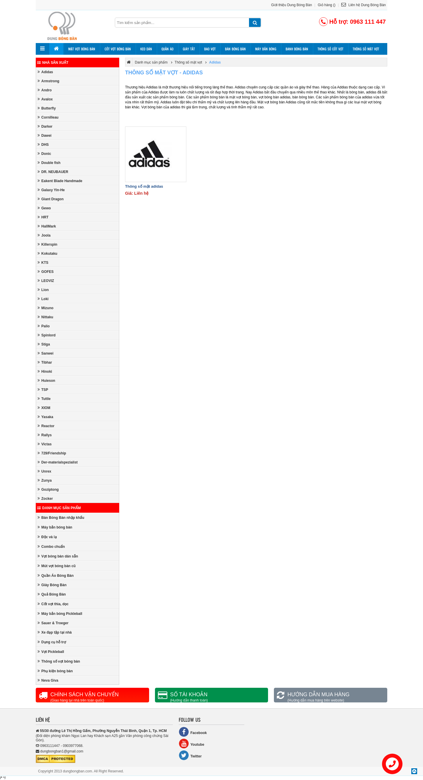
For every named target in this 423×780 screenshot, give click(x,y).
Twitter (190, 755)
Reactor (45, 426)
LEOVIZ (45, 280)
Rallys (44, 435)
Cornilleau (48, 117)
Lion (43, 290)
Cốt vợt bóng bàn (118, 49)
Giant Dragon (50, 199)
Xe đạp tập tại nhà (54, 632)
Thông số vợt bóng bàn (58, 661)
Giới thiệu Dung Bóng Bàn (291, 5)
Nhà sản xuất (52, 63)
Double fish (48, 162)
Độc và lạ (47, 537)
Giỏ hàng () (326, 5)
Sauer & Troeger (53, 623)
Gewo (44, 208)
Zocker (45, 498)
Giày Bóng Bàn (51, 585)
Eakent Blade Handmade (59, 181)
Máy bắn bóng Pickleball (59, 613)
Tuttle (44, 398)
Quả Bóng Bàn (51, 594)
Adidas (45, 72)
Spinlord (46, 335)
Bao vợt (210, 49)
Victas (44, 444)
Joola (43, 235)
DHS (43, 144)
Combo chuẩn (51, 546)
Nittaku (45, 317)
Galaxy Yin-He (51, 190)
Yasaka (45, 417)
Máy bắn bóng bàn (54, 527)
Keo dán (146, 49)
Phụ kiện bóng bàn (55, 671)
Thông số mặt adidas (144, 186)
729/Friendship (51, 453)
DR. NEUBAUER (52, 172)
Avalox (45, 99)
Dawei (44, 135)
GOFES (45, 271)
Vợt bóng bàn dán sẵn (57, 556)
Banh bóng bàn (297, 49)
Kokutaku (47, 253)
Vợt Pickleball (50, 651)
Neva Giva (47, 680)
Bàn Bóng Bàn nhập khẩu (60, 517)
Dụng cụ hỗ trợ (51, 642)
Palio (43, 326)
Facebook (193, 732)
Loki (43, 299)
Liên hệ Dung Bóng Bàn (363, 5)
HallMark (46, 226)
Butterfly (46, 108)
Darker (44, 126)
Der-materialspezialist (57, 462)
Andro (44, 90)
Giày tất (189, 49)
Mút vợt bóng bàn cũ (56, 566)
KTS (42, 262)
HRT (43, 217)
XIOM (43, 408)
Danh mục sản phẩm (59, 508)
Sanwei (45, 353)
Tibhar (44, 362)
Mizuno (45, 308)
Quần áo (167, 49)
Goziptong (48, 489)
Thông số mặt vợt (366, 49)
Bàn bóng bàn (235, 49)
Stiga (43, 344)
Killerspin (47, 244)
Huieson (46, 380)
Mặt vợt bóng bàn (81, 49)
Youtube (191, 743)
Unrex (44, 471)
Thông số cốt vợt (330, 49)
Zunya (44, 480)
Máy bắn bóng (265, 49)
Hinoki (44, 371)
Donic (44, 153)
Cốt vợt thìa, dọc (53, 604)
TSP (42, 389)
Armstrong (48, 81)
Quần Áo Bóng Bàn (55, 575)
